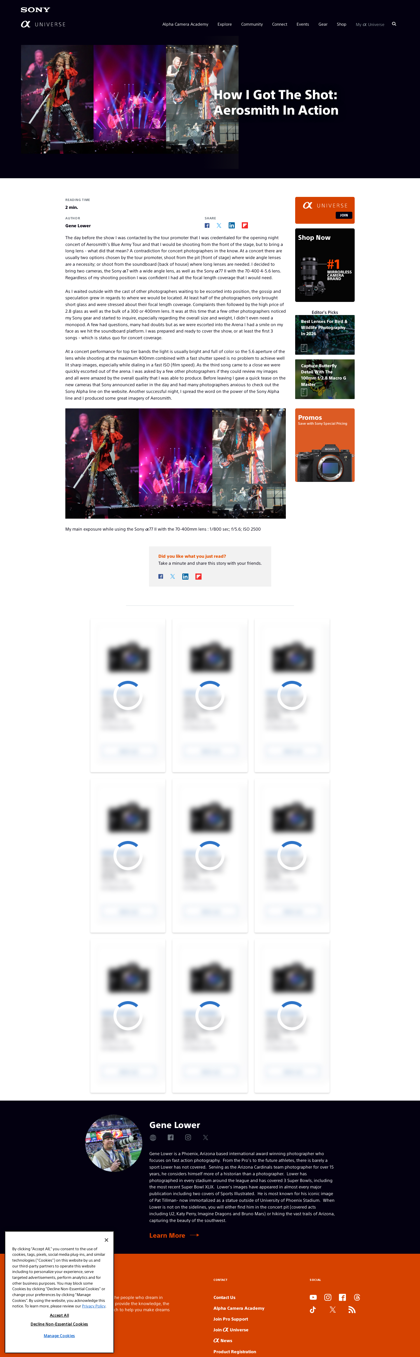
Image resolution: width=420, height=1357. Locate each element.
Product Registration (235, 1351)
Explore (225, 24)
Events (303, 24)
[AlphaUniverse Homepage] (43, 24)
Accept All (59, 1345)
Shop (341, 24)
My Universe (370, 24)
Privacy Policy (93, 1335)
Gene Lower (78, 225)
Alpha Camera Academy (185, 24)
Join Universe (231, 1329)
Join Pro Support (231, 1318)
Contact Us (224, 1297)
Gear (323, 24)
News (223, 1340)
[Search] (394, 24)
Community (252, 24)
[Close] (106, 1269)
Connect (279, 24)
